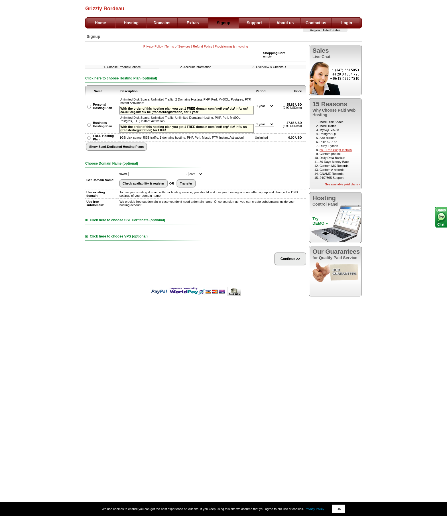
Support (254, 23)
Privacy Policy (314, 509)
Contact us (316, 23)
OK (338, 509)
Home (100, 23)
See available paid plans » (342, 184)
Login (346, 23)
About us (285, 23)
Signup (223, 23)
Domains (161, 23)
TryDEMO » (320, 221)
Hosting (131, 23)
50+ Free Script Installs (336, 149)
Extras (193, 23)
